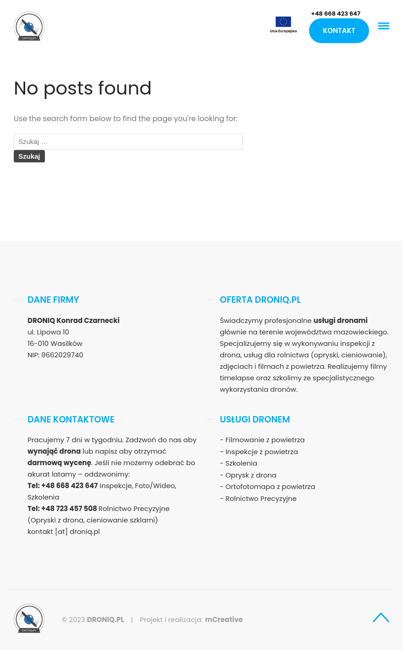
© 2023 (92, 619)
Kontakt (339, 30)
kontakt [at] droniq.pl (64, 531)
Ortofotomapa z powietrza (270, 486)
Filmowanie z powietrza (265, 439)
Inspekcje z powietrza (262, 451)
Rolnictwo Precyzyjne (261, 498)
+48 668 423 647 (335, 13)
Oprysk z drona (251, 475)
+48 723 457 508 (70, 508)
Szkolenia (241, 463)
